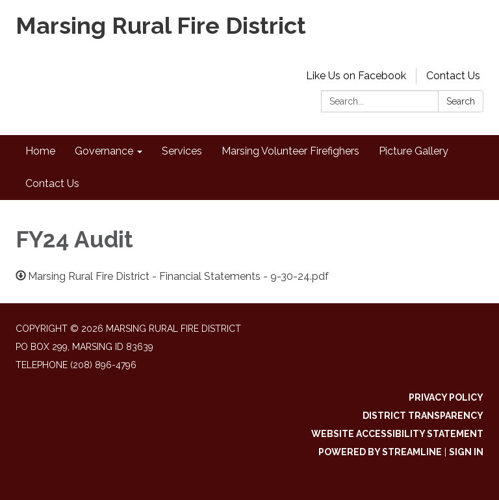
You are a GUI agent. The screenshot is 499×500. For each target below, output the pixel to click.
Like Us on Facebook (356, 75)
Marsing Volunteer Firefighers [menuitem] (290, 151)
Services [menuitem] (182, 151)
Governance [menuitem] (104, 151)
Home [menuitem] (40, 151)
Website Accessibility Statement (397, 434)
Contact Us (453, 75)
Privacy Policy (446, 397)
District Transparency (423, 415)
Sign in (466, 452)
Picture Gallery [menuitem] (413, 151)
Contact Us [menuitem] (52, 183)
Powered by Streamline (380, 452)
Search (460, 101)
